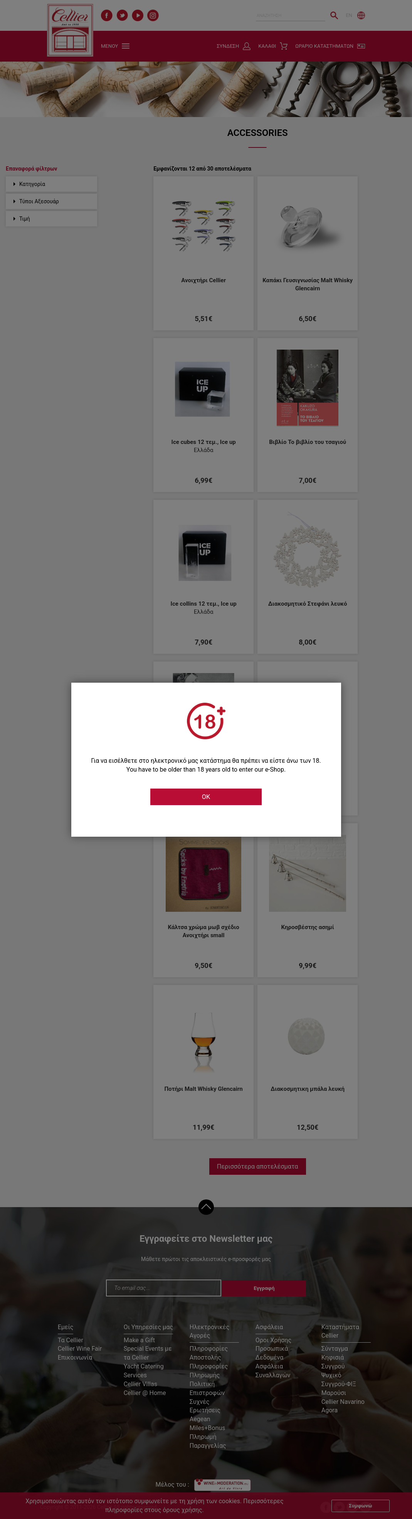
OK (206, 797)
